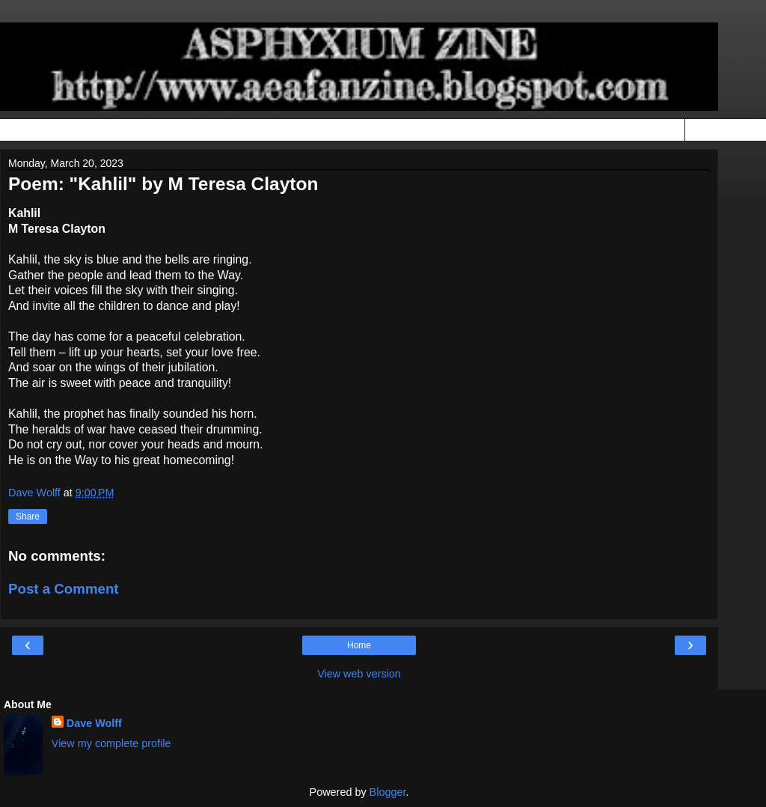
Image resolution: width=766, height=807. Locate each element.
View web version (359, 674)
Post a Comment (63, 589)
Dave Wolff (94, 723)
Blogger (388, 792)
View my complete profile (111, 743)
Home (359, 645)
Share (28, 516)
